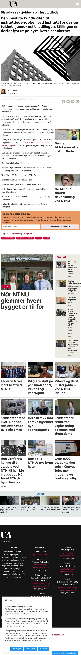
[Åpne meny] (77, 4)
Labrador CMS (58, 635)
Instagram (27, 234)
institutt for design (25, 238)
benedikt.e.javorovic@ (41, 583)
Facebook (16, 234)
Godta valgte (30, 649)
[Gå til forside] (40, 4)
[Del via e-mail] (73, 101)
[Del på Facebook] (63, 101)
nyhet (46, 238)
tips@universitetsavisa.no (40, 554)
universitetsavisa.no (41, 567)
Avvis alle (43, 649)
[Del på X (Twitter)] (68, 101)
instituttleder (8, 238)
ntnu (39, 238)
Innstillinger (17, 649)
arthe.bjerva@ (68, 569)
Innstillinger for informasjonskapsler (65, 653)
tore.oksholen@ (40, 565)
